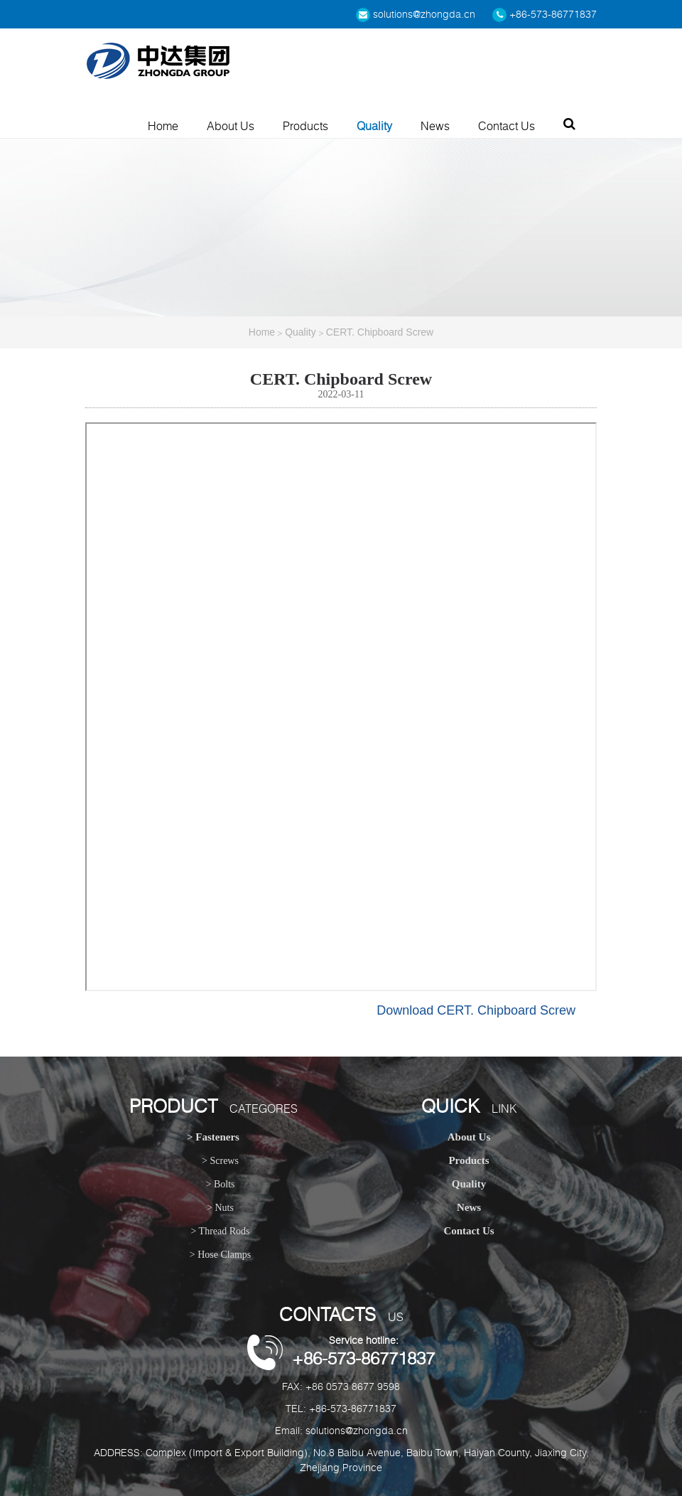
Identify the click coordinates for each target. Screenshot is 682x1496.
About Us (230, 126)
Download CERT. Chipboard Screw (476, 1010)
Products (305, 126)
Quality (374, 126)
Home (163, 126)
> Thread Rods (219, 1231)
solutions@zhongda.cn (415, 14)
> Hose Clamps (220, 1254)
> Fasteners (213, 1137)
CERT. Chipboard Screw (379, 332)
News (435, 126)
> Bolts (220, 1184)
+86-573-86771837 (544, 14)
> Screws (220, 1160)
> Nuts (220, 1207)
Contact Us (506, 126)
